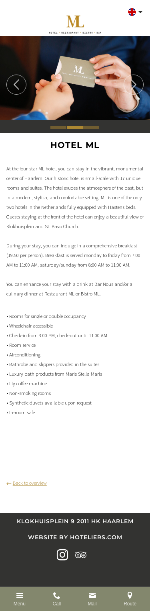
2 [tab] (75, 127)
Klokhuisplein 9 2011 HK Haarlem (75, 521)
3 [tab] (91, 127)
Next (134, 85)
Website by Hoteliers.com (75, 537)
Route (130, 604)
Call (56, 604)
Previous (16, 85)
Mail (92, 604)
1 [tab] (58, 127)
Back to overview (26, 482)
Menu (20, 604)
